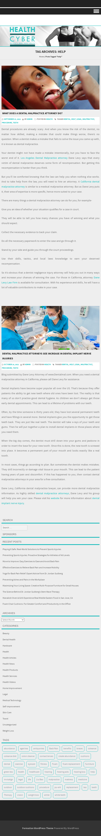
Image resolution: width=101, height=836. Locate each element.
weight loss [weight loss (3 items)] (33, 795)
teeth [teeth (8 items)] (94, 787)
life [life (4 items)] (29, 779)
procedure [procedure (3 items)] (44, 787)
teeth (15, 122)
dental (67, 119)
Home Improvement (12, 688)
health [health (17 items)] (21, 772)
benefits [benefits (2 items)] (67, 748)
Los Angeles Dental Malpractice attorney (44, 158)
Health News (9, 663)
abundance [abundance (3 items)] (9, 748)
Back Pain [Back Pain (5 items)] (53, 748)
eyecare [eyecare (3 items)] (31, 764)
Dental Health (9, 639)
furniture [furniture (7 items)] (89, 764)
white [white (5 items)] (46, 795)
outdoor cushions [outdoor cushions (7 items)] (25, 787)
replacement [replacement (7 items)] (72, 787)
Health (49, 119)
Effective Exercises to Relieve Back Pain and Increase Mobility (31, 567)
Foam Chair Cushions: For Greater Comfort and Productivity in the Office (37, 604)
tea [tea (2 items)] (84, 787)
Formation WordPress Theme (37, 828)
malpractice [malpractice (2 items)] (54, 779)
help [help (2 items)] (93, 772)
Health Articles (9, 658)
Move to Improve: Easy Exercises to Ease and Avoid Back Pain (31, 561)
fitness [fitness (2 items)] (44, 764)
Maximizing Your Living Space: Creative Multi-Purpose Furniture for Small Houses (41, 585)
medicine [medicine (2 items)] (82, 779)
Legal (5, 694)
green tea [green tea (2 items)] (8, 772)
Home (41, 56)
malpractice (88, 119)
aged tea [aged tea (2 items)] (24, 748)
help (73, 119)
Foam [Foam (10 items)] (55, 764)
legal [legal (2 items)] (20, 779)
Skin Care (7, 712)
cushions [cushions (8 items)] (85, 756)
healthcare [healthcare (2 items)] (34, 772)
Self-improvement (11, 706)
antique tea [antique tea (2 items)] (38, 748)
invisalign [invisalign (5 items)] (8, 779)
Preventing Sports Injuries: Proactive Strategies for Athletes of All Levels (36, 555)
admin (29, 119)
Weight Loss (8, 730)
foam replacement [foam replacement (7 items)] (71, 764)
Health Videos (9, 682)
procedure (7, 122)
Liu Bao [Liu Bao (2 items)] (39, 779)
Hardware (7, 645)
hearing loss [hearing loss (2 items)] (79, 772)
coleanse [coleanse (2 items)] (92, 748)
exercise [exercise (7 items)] (19, 764)
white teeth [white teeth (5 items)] (60, 795)
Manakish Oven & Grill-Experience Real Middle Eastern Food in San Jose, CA (38, 598)
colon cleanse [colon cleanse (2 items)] (28, 756)
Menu (50, 11)
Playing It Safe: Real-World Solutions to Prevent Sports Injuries (32, 549)
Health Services (10, 676)
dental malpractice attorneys (52, 493)
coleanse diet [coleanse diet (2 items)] (10, 756)
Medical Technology (12, 700)
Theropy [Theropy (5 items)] (8, 795)
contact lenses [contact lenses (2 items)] (46, 756)
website (55, 498)
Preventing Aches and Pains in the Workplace (24, 579)
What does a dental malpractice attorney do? (32, 113)
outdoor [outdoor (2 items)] (8, 787)
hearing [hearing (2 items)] (48, 772)
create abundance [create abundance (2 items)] (66, 756)
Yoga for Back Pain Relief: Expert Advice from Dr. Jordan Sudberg (33, 573)
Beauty (6, 633)
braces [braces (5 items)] (80, 748)
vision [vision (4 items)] (20, 795)
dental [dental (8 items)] (7, 764)
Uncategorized (9, 724)
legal (79, 119)
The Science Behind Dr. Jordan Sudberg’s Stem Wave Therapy (31, 591)
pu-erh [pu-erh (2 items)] (58, 787)
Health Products (10, 670)
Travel (5, 718)
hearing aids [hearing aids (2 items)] (63, 772)
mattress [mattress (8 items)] (69, 779)
